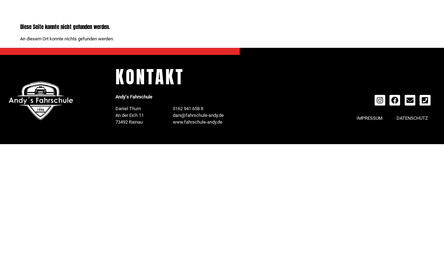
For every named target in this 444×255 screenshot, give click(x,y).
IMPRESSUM (369, 118)
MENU (49, 13)
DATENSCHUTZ (412, 118)
